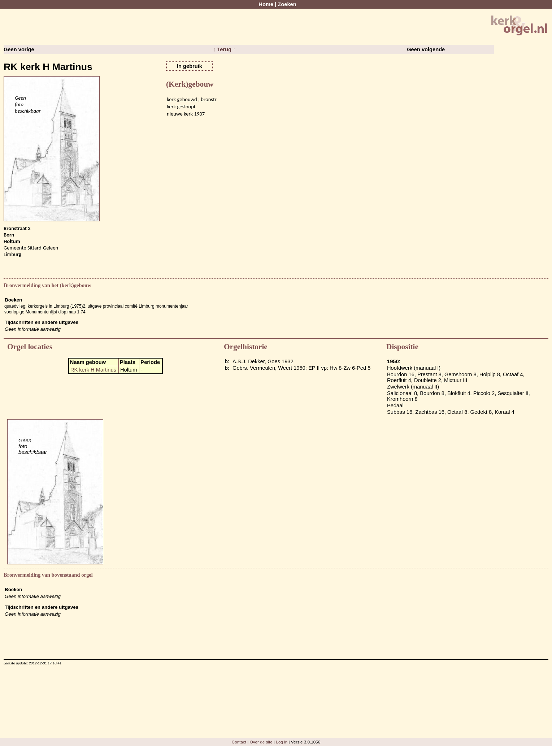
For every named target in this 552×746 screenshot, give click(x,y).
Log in (281, 742)
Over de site (261, 742)
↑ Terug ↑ (224, 49)
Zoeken (287, 4)
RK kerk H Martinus (93, 370)
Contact (239, 742)
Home (265, 4)
